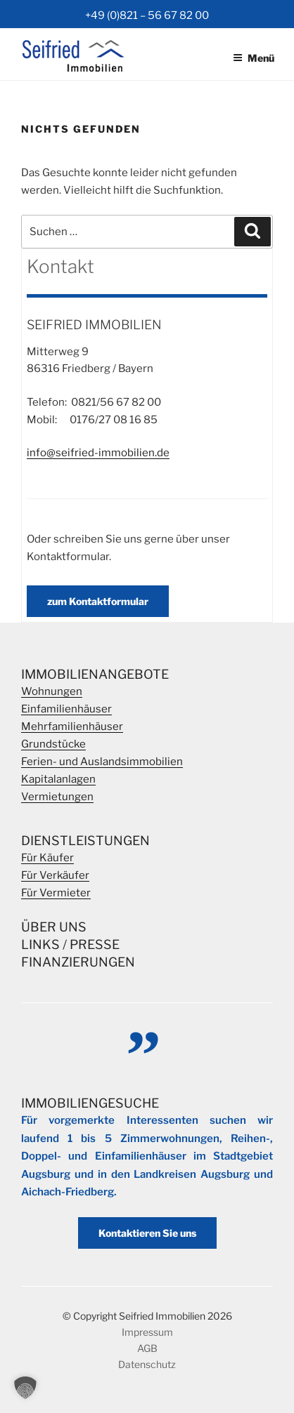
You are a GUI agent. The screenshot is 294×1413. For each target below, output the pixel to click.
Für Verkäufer (55, 875)
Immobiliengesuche (90, 1103)
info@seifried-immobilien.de (98, 452)
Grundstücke (53, 744)
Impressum (147, 1332)
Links (40, 944)
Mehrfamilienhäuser (72, 726)
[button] (25, 1387)
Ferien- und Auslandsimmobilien (102, 761)
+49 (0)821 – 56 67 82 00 (147, 15)
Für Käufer (47, 857)
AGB (147, 1348)
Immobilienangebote (95, 674)
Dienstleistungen (85, 840)
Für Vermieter (56, 893)
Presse (95, 944)
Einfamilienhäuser (66, 709)
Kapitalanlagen (58, 779)
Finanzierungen (78, 962)
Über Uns (54, 927)
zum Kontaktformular (97, 601)
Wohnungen (51, 691)
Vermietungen (57, 796)
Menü (253, 58)
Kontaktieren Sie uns (147, 1233)
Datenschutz (147, 1364)
